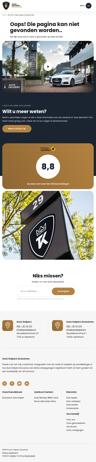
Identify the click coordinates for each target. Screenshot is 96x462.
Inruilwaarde (72, 408)
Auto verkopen (73, 401)
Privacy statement (10, 453)
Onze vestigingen (75, 430)
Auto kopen (71, 397)
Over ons (70, 419)
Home (4, 15)
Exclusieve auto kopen (13, 397)
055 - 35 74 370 (24, 326)
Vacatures (71, 426)
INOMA (13, 456)
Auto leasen (72, 404)
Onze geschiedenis (75, 423)
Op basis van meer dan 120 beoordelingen (48, 183)
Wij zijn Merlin (29, 456)
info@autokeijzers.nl (26, 329)
